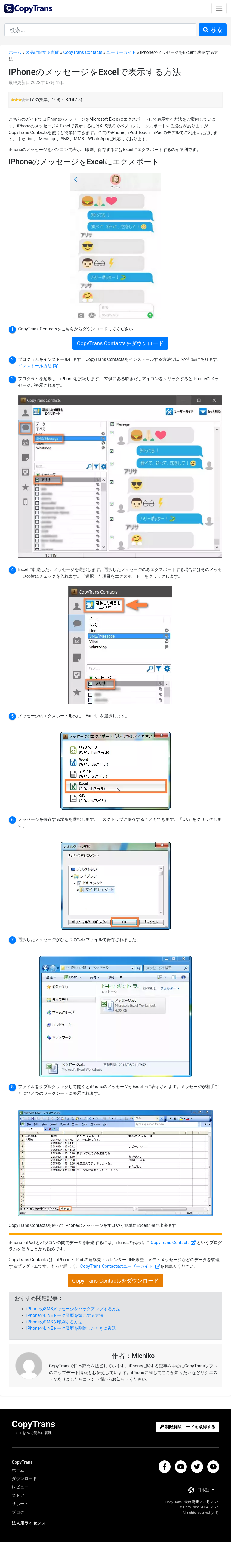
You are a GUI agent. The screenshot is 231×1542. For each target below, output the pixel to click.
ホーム (15, 52)
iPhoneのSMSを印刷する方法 (54, 1322)
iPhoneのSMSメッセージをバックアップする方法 (73, 1308)
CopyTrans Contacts (83, 52)
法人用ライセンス (28, 1523)
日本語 (199, 1490)
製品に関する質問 (42, 52)
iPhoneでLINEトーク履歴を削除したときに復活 (71, 1328)
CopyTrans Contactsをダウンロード (120, 343)
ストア (18, 1495)
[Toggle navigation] (219, 8)
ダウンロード (24, 1478)
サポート (20, 1503)
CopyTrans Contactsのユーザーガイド (117, 1266)
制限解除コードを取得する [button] (188, 1426)
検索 (212, 30)
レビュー (20, 1487)
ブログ (18, 1512)
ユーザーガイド (121, 52)
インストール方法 (35, 365)
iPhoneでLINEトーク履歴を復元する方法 (64, 1315)
